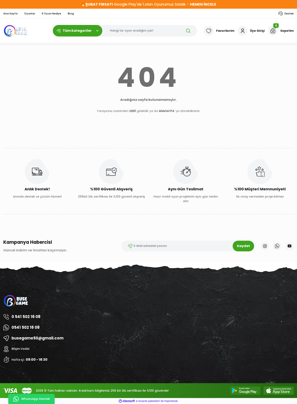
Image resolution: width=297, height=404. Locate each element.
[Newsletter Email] (185, 246)
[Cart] (281, 31)
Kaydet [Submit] (241, 246)
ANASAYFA (166, 111)
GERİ (132, 111)
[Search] (125, 31)
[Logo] (16, 30)
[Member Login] (251, 31)
